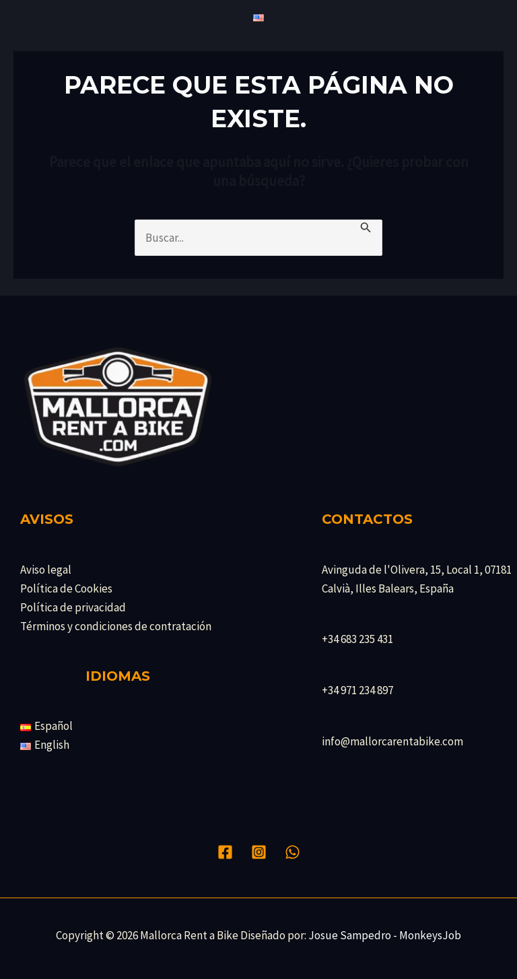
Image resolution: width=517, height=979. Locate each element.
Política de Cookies (66, 588)
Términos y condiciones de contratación (115, 626)
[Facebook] (225, 852)
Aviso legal (45, 569)
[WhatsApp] (292, 852)
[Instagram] (259, 852)
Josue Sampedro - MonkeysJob (384, 935)
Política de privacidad (73, 607)
